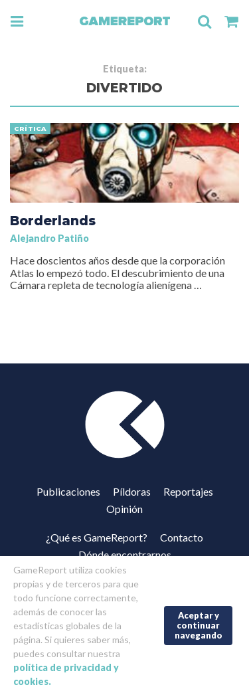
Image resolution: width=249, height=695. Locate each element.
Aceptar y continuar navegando (198, 625)
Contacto (181, 537)
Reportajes (188, 491)
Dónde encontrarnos (124, 554)
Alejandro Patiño (49, 238)
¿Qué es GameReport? (96, 537)
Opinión (124, 508)
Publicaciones (68, 491)
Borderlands (53, 221)
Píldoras (132, 491)
